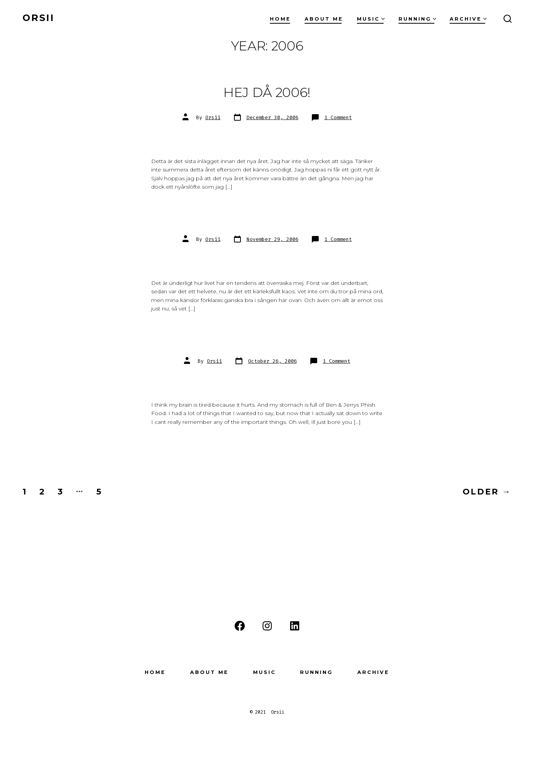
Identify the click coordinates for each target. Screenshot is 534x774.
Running (417, 19)
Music (371, 19)
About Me (324, 19)
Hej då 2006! (267, 92)
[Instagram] (267, 626)
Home (280, 19)
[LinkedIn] (294, 626)
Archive (468, 19)
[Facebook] (239, 626)
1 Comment (338, 117)
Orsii (213, 117)
